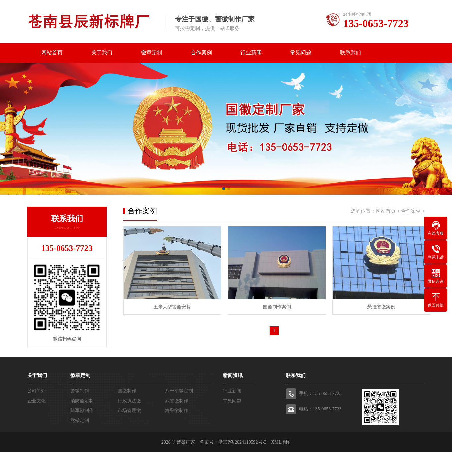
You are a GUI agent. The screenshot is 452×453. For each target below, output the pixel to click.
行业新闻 (251, 53)
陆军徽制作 (82, 411)
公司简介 (36, 391)
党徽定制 (79, 421)
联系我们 (350, 53)
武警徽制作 (176, 401)
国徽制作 (127, 391)
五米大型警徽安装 (171, 306)
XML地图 (281, 442)
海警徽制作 (176, 411)
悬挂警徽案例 (377, 306)
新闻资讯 (233, 376)
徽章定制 (151, 53)
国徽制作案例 (274, 306)
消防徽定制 (82, 401)
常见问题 (300, 53)
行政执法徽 (129, 401)
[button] (223, 189)
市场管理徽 (129, 411)
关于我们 (101, 53)
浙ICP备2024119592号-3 (242, 442)
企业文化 (36, 401)
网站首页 (52, 53)
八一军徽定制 (179, 391)
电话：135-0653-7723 (320, 409)
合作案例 (201, 53)
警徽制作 (79, 391)
